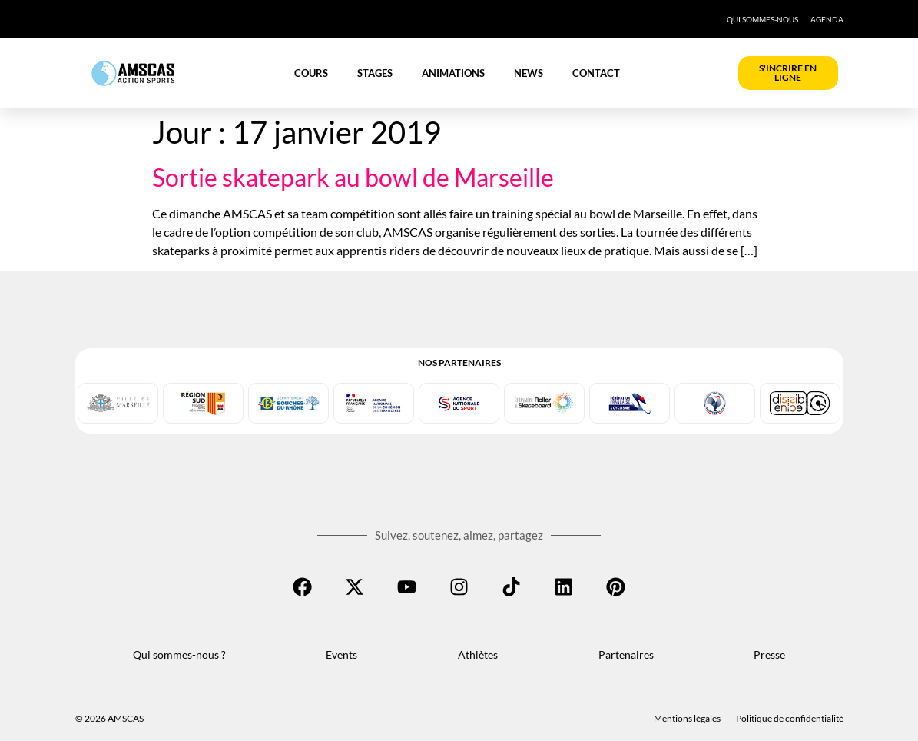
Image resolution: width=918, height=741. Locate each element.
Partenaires (626, 654)
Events (341, 654)
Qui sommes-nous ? (179, 654)
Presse (769, 654)
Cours (311, 73)
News (528, 73)
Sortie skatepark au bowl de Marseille (353, 177)
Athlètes (478, 654)
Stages (375, 73)
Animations (453, 73)
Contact (596, 73)
